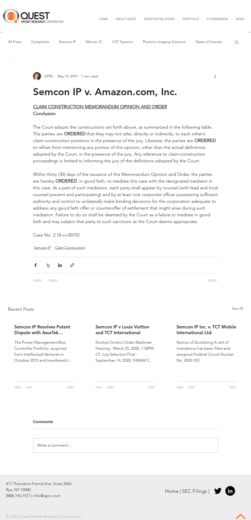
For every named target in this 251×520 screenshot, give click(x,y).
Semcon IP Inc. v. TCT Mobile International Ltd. (206, 329)
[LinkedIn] (230, 491)
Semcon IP (67, 41)
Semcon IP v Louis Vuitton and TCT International (122, 329)
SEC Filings (194, 491)
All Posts (14, 41)
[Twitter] (218, 491)
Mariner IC (94, 41)
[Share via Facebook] (35, 265)
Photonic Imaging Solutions (164, 41)
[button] (236, 42)
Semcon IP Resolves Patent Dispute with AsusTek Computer (42, 329)
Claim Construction (70, 247)
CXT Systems (122, 41)
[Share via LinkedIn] (60, 265)
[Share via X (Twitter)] (47, 265)
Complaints (40, 41)
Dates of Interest (209, 41)
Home (171, 491)
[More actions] (215, 76)
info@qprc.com (47, 495)
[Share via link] (72, 265)
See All (237, 308)
